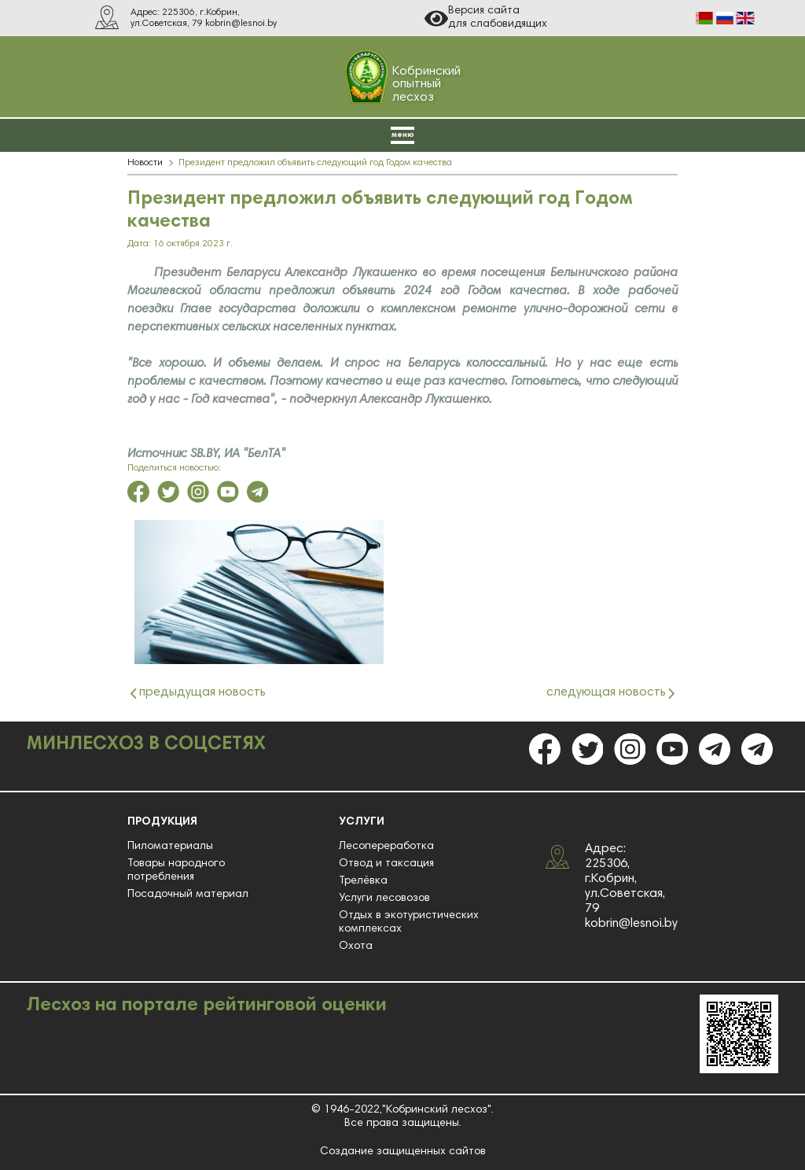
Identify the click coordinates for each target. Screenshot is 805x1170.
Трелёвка (363, 881)
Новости (145, 163)
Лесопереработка (386, 846)
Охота (356, 946)
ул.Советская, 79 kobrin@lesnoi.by (203, 23)
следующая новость (606, 692)
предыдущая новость (202, 692)
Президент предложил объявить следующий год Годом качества (315, 163)
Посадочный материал (187, 894)
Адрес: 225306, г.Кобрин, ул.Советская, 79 (625, 879)
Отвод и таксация (386, 863)
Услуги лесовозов (384, 898)
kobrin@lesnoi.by (631, 923)
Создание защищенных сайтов (403, 1151)
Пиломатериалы (170, 846)
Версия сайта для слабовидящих (486, 18)
